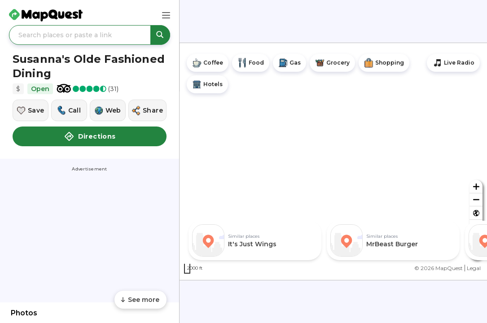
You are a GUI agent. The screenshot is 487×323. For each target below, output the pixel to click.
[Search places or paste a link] (89, 35)
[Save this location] (30, 110)
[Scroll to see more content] (140, 300)
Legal (474, 268)
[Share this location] (147, 110)
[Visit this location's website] (108, 110)
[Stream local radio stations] (453, 63)
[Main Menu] (166, 15)
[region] (333, 161)
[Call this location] (69, 110)
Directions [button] (90, 136)
